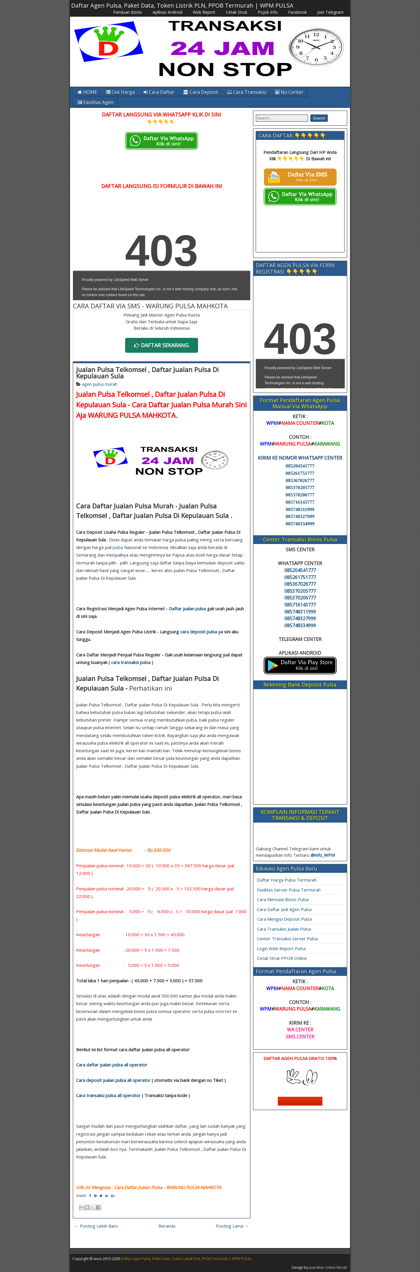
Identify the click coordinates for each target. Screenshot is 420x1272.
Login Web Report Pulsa (281, 948)
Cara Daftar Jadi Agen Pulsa (284, 909)
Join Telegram (330, 12)
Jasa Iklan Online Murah (328, 1267)
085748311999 (300, 509)
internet (224, 1011)
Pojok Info (268, 12)
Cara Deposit (200, 92)
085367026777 (300, 480)
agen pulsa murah (99, 384)
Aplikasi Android (167, 12)
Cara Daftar (159, 92)
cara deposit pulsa (198, 632)
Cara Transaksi (246, 92)
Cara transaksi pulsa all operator (108, 1095)
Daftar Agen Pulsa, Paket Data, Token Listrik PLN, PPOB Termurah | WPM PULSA (182, 5)
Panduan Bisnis (127, 12)
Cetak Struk (236, 12)
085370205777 (300, 487)
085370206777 (300, 495)
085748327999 (300, 516)
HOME (87, 92)
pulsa (118, 547)
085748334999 (300, 523)
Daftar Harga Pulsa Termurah (286, 880)
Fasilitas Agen (95, 102)
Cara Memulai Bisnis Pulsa (283, 899)
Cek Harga (120, 92)
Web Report (204, 12)
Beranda (166, 1226)
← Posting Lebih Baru (96, 1226)
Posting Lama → (232, 1226)
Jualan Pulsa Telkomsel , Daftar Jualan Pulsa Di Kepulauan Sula (147, 372)
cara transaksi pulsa (130, 662)
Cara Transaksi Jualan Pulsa (284, 929)
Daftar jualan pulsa (187, 608)
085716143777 (300, 502)
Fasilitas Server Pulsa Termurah (289, 890)
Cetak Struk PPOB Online (282, 958)
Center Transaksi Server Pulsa (287, 938)
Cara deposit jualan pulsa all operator (113, 1080)
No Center (289, 92)
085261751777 (300, 473)
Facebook (297, 12)
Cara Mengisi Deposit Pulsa (284, 919)
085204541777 (300, 466)
